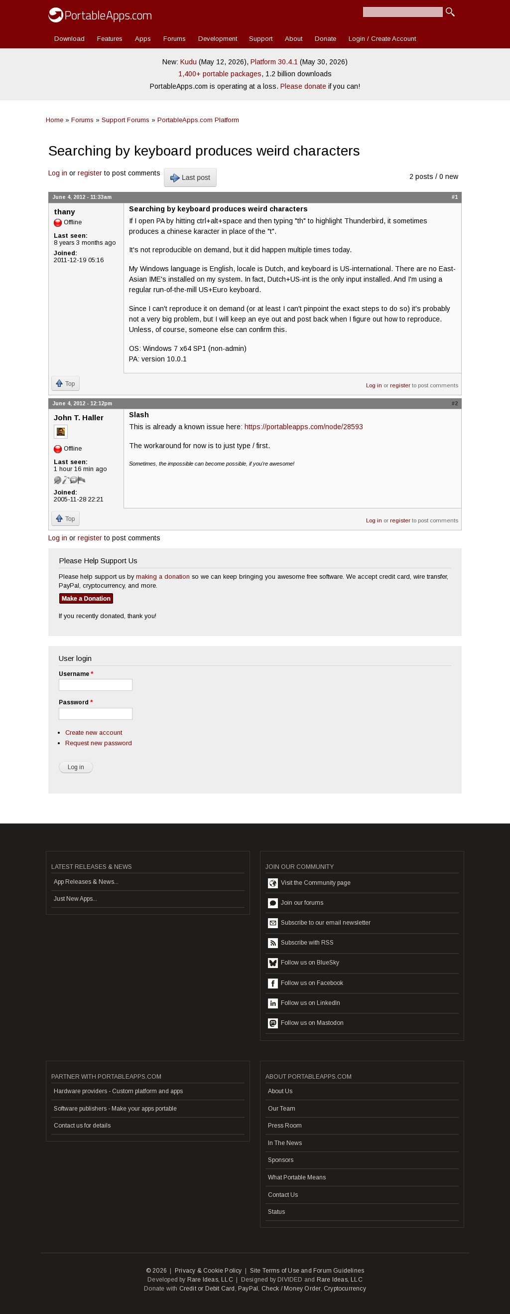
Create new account (93, 732)
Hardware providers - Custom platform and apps (118, 1091)
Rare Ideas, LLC (210, 1279)
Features (110, 38)
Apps (143, 38)
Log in (57, 173)
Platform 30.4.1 (274, 62)
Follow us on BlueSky (303, 963)
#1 (455, 197)
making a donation (163, 576)
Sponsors (280, 1159)
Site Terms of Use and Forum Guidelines (307, 1270)
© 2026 (156, 1270)
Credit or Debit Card (207, 1288)
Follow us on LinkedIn (304, 1003)
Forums (174, 38)
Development (217, 38)
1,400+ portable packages (219, 74)
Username (76, 673)
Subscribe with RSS (301, 943)
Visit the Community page (309, 883)
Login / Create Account (382, 38)
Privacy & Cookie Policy (208, 1270)
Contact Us (283, 1194)
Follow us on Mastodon (306, 1023)
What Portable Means (297, 1177)
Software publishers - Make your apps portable (115, 1108)
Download (69, 38)
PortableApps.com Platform (198, 120)
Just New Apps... (75, 898)
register (90, 173)
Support (260, 38)
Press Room (285, 1125)
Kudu (188, 62)
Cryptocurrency (345, 1288)
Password (76, 702)
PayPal (248, 1288)
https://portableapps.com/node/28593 (304, 427)
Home (54, 120)
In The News (285, 1143)
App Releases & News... (86, 881)
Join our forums (295, 903)
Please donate (303, 86)
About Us (280, 1091)
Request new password (98, 743)
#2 (455, 403)
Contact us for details (82, 1125)
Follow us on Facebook (305, 983)
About (293, 38)
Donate (325, 38)
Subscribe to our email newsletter (319, 923)
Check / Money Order (291, 1288)
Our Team (281, 1108)
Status (276, 1211)
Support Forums (125, 120)
